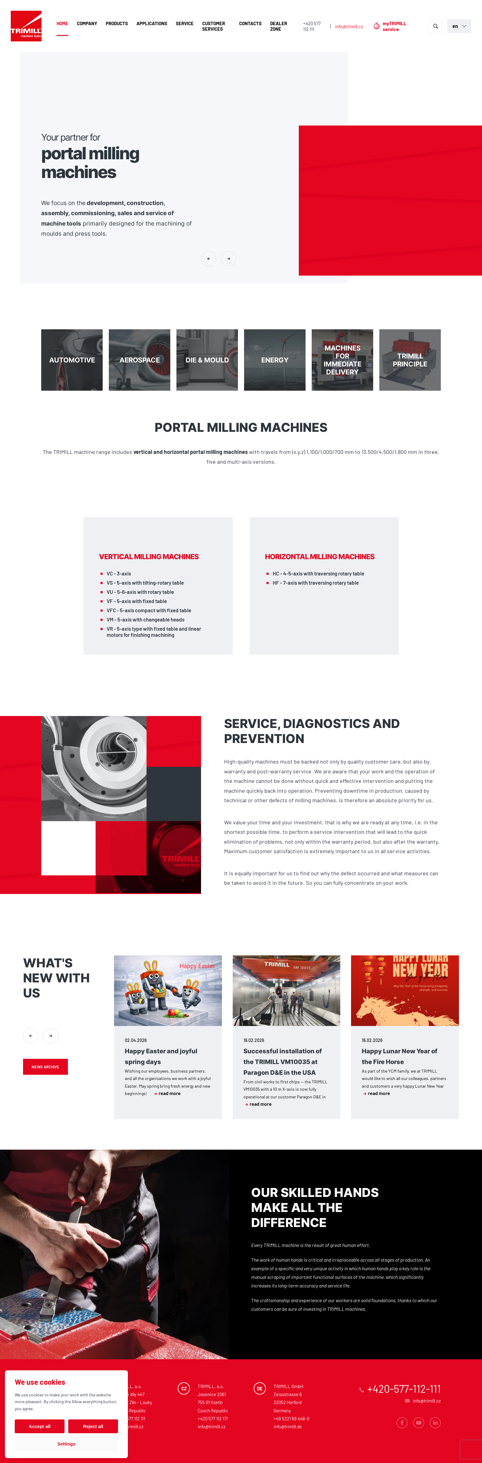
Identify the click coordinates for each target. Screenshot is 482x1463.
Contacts (250, 23)
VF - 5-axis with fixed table (137, 601)
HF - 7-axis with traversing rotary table (316, 582)
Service (185, 23)
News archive (45, 1066)
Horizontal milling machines (319, 556)
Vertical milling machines (149, 556)
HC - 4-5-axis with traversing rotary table (318, 573)
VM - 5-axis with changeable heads (145, 619)
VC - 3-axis (119, 573)
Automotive (72, 360)
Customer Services (213, 26)
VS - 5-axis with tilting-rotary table (145, 582)
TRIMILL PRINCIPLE (410, 360)
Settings (66, 1443)
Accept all (40, 1426)
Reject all (93, 1426)
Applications (151, 23)
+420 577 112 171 (213, 1418)
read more (167, 1093)
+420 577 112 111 (312, 26)
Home (62, 23)
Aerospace (139, 360)
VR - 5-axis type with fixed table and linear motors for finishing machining (154, 631)
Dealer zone (278, 26)
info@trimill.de (288, 1426)
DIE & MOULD (207, 360)
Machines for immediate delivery (342, 360)
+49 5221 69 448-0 (291, 1418)
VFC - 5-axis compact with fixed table (149, 610)
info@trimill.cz (349, 26)
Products (117, 23)
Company (87, 23)
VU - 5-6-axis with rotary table (140, 592)
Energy (275, 360)
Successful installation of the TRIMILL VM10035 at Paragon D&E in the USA (282, 1061)
